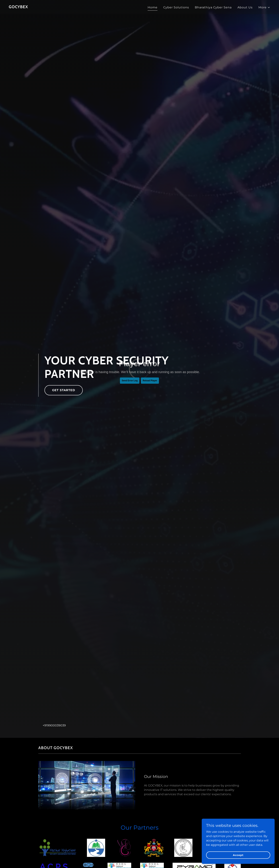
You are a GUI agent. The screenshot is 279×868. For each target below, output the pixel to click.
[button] (264, 7)
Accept (238, 855)
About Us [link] (245, 7)
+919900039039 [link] (54, 725)
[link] (18, 7)
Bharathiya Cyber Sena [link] (213, 7)
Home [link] (152, 7)
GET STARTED (63, 390)
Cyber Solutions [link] (176, 7)
